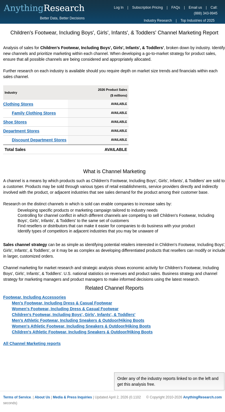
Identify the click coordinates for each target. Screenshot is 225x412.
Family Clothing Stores (34, 113)
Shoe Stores (15, 122)
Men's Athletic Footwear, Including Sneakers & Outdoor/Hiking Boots (78, 320)
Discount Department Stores (39, 140)
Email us (195, 7)
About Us (42, 397)
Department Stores (21, 131)
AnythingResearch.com (202, 397)
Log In (118, 7)
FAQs (175, 7)
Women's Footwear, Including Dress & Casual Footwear (65, 308)
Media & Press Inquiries (72, 397)
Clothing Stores (18, 104)
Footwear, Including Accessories (34, 297)
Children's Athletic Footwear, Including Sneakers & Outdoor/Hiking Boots (82, 332)
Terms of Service (17, 397)
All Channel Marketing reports (32, 343)
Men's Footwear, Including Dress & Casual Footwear (62, 303)
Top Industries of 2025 (198, 21)
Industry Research (158, 21)
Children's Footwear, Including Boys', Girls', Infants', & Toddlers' (73, 314)
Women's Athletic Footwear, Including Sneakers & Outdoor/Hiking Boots (81, 326)
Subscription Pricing (147, 7)
